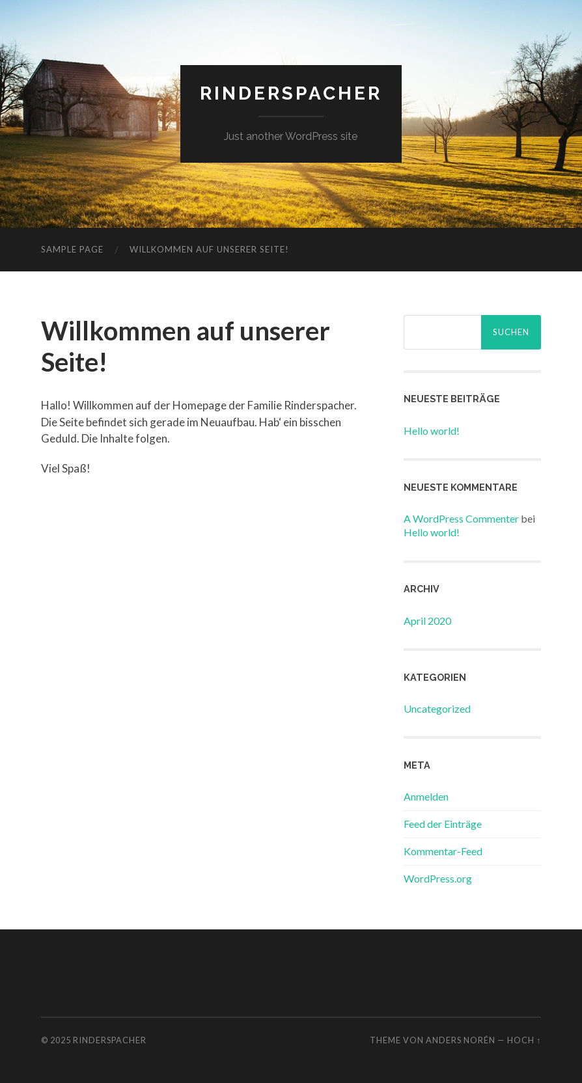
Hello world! (432, 430)
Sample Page (72, 249)
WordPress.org (438, 878)
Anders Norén (460, 1040)
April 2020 (427, 620)
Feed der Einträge (443, 823)
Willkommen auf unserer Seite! (209, 249)
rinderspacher (291, 93)
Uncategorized (437, 708)
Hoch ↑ (524, 1040)
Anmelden (426, 796)
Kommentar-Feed (443, 851)
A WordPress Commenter (461, 518)
